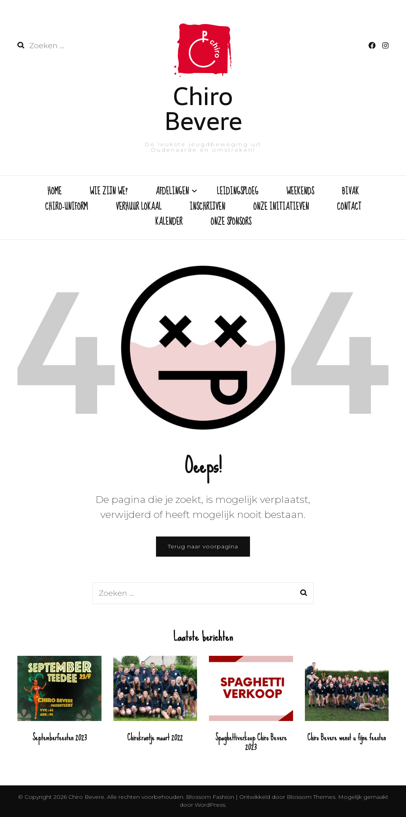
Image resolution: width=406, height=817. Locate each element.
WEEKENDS (300, 192)
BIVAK (350, 192)
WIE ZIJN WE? (109, 192)
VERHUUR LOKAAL (139, 207)
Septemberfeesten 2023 (59, 737)
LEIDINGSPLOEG (237, 192)
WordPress (210, 804)
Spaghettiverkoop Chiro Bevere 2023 (251, 742)
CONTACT (349, 207)
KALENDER (168, 222)
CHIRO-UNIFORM (66, 207)
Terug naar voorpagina (203, 546)
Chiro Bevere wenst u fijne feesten (346, 737)
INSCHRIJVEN (207, 207)
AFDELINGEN (172, 192)
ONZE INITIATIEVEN (281, 207)
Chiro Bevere (203, 108)
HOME (54, 192)
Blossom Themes (310, 796)
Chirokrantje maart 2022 (155, 737)
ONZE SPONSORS (231, 222)
